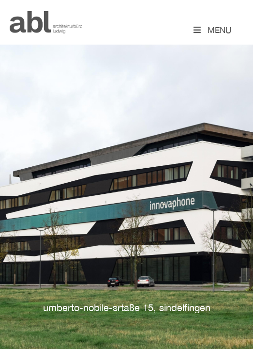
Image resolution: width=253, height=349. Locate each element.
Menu (211, 30)
